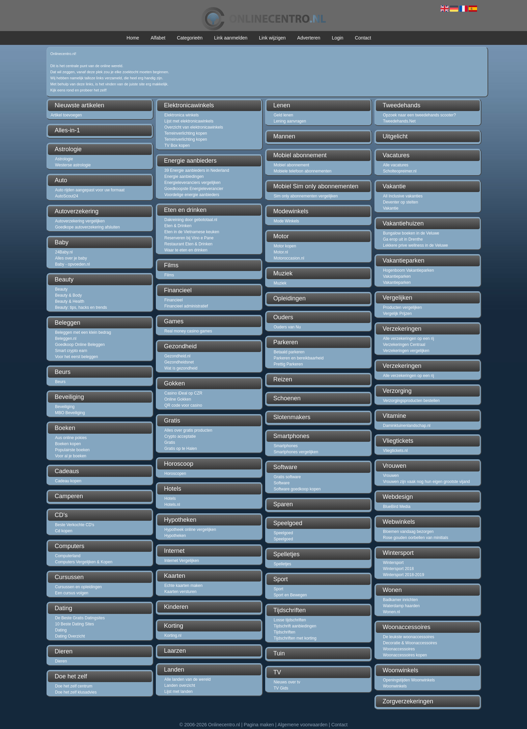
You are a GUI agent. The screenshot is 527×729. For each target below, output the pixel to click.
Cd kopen (63, 531)
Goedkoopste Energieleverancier (193, 188)
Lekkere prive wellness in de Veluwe (415, 245)
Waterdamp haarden (401, 605)
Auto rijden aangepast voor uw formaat (89, 190)
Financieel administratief (186, 306)
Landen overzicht (179, 685)
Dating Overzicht (70, 636)
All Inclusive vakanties (402, 196)
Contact (363, 37)
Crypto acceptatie (180, 436)
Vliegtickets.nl (395, 450)
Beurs (60, 381)
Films (169, 275)
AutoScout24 (66, 196)
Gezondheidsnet (179, 362)
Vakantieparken (397, 276)
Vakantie (390, 208)
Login (337, 37)
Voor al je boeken (70, 456)
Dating (61, 630)
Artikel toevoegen (66, 115)
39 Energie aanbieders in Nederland (196, 170)
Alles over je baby (71, 258)
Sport (278, 589)
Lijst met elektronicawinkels (188, 121)
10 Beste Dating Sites (74, 624)
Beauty (61, 289)
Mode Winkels (286, 221)
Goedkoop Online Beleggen (80, 344)
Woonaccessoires (399, 649)
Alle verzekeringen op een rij (408, 338)
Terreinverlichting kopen (185, 133)
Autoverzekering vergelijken (80, 221)
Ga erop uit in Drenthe (403, 239)
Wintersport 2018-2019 (403, 574)
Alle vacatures (395, 165)
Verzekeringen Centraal (404, 344)
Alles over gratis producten (188, 430)
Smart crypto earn (71, 350)
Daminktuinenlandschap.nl (407, 425)
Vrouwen (391, 475)
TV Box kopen (177, 145)
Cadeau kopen (68, 481)
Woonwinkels (395, 686)
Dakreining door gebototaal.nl (190, 219)
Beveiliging (65, 406)
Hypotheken (175, 535)
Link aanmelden (230, 37)
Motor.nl (281, 252)
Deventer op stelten (400, 202)
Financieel (173, 300)
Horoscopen (175, 473)
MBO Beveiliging (70, 412)
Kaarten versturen (180, 591)
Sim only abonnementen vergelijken (306, 196)
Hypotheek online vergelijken (190, 529)
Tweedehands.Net (399, 121)
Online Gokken (177, 399)
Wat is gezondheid (180, 368)
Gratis (169, 442)
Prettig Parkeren (288, 364)
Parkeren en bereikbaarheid (299, 358)
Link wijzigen (272, 37)
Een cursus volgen (71, 593)
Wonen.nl (391, 612)
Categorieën (189, 37)
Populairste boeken (72, 450)
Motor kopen (285, 246)
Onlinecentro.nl (224, 724)
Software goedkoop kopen (297, 489)
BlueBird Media (396, 506)
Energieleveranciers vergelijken (192, 182)
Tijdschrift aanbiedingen (295, 626)
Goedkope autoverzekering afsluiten (87, 227)
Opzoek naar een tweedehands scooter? (419, 115)
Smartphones (286, 445)
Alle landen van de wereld (187, 679)
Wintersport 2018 (398, 568)
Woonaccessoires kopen (405, 655)
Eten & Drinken (178, 225)
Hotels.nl (172, 504)
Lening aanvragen (290, 121)
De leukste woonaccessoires (408, 636)
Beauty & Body (68, 295)
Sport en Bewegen (290, 595)
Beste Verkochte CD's (74, 524)
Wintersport (393, 562)
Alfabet (157, 37)
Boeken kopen (68, 443)
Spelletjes (282, 564)
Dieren (61, 661)
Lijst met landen (178, 691)
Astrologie (64, 159)
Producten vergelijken (402, 307)
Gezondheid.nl (177, 356)
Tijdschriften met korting (295, 638)
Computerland (67, 556)
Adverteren (308, 37)
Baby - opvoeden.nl (72, 264)
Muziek (280, 283)
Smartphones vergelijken (296, 452)
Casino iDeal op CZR (183, 393)
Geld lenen (283, 115)
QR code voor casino (183, 405)
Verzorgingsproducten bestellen (411, 400)
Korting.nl (173, 635)
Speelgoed (283, 533)
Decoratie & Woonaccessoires (410, 643)
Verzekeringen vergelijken (406, 350)
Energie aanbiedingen (184, 176)
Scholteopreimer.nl (399, 171)
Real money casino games (188, 331)
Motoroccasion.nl (289, 258)
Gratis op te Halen (180, 448)
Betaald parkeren (289, 352)
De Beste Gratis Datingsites (80, 618)
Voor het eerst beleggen (76, 356)
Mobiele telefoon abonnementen (302, 171)
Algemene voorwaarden (303, 724)
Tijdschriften (284, 632)
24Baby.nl (64, 252)
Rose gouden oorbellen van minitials (415, 537)
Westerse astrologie (73, 165)
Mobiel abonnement (291, 165)
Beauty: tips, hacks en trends (81, 307)
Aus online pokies (71, 437)
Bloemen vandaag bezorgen (408, 531)
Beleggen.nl (65, 338)
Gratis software (287, 477)
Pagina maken (259, 724)
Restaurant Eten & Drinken (188, 244)
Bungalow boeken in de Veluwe (411, 233)
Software (281, 483)
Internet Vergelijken (181, 560)
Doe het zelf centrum (73, 686)
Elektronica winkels (181, 115)
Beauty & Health (69, 301)
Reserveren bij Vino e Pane (189, 238)
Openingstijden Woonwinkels (409, 680)
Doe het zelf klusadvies (75, 692)
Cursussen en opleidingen (78, 587)
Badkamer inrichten (400, 599)
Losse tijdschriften (290, 620)
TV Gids (281, 688)
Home (133, 37)
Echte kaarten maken (183, 585)
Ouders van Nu (287, 327)
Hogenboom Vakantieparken (408, 270)
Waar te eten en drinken (185, 250)
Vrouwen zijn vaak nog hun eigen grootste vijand (426, 481)
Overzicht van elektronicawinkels (193, 127)
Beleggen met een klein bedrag (83, 332)
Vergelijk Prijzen (397, 313)
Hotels (170, 498)
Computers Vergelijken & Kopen (83, 562)
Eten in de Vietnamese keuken (191, 232)
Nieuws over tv (287, 682)
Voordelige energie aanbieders (191, 194)
